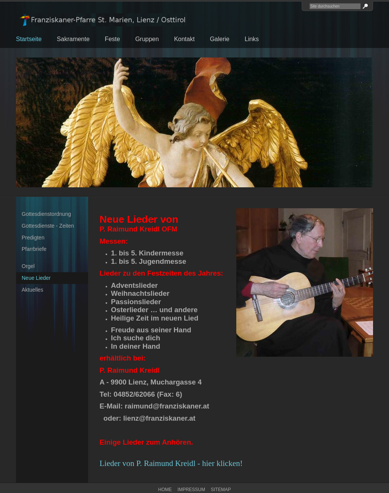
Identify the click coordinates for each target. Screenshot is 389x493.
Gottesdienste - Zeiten (48, 226)
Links (252, 39)
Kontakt (184, 39)
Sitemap (221, 489)
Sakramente (73, 39)
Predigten (33, 238)
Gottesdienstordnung (46, 214)
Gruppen (147, 39)
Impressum (191, 489)
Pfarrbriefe (34, 249)
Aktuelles (32, 290)
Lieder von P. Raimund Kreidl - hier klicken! (171, 463)
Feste (112, 39)
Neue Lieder (36, 278)
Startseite (29, 39)
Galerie (219, 39)
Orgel (28, 266)
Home (165, 489)
